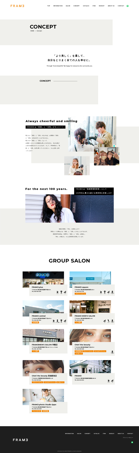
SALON (68, 5)
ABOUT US (111, 5)
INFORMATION (57, 5)
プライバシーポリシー (128, 437)
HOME (32, 31)
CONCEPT (76, 5)
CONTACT (121, 5)
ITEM (94, 5)
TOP (48, 5)
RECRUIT (101, 5)
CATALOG (86, 5)
